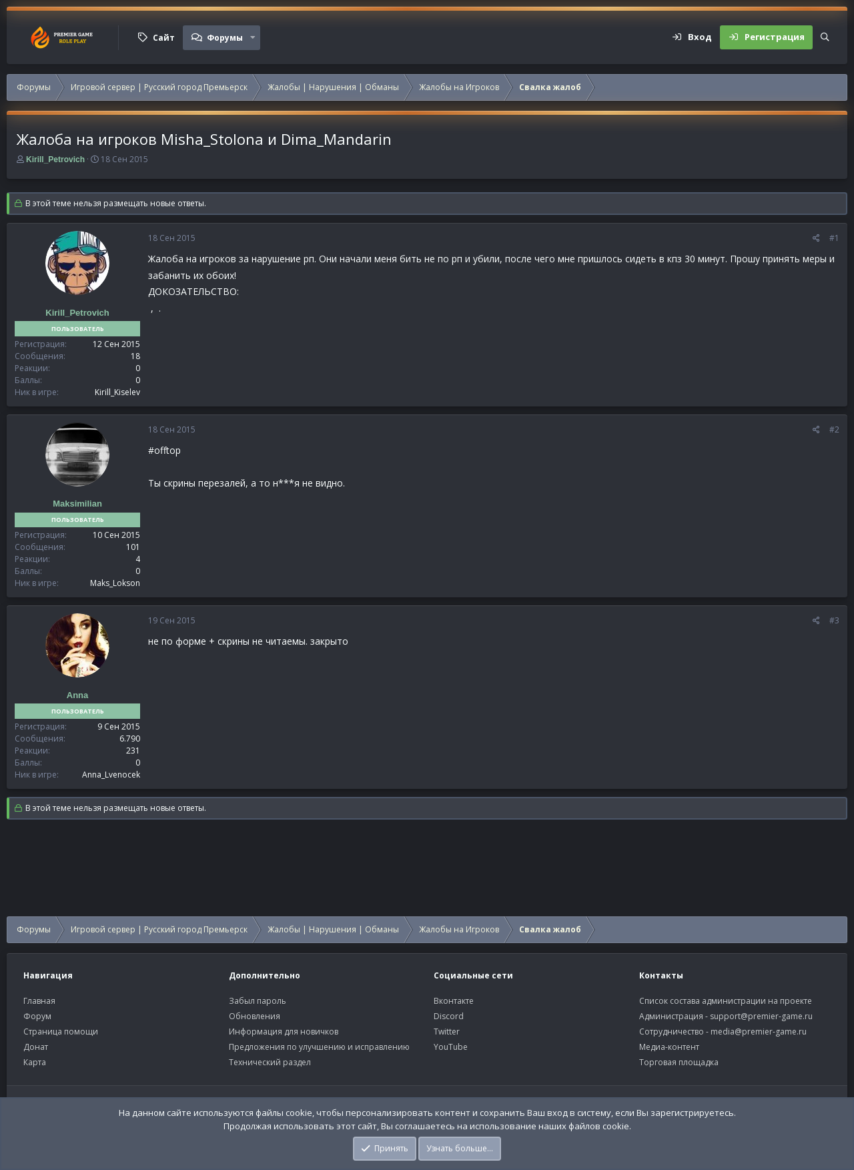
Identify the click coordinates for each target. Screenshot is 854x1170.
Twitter (447, 1031)
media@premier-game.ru (759, 1031)
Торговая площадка (679, 1062)
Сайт (164, 37)
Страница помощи (60, 1031)
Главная (39, 1000)
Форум (37, 1016)
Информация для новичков (283, 1031)
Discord (449, 1016)
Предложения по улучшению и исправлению (319, 1047)
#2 (834, 429)
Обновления (254, 1016)
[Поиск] (825, 37)
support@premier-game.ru (761, 1016)
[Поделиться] (816, 238)
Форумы (225, 37)
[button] (253, 37)
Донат (35, 1047)
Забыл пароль (257, 1000)
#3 (834, 620)
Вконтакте (454, 1000)
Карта (34, 1062)
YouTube (451, 1047)
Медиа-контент (669, 1047)
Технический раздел (270, 1062)
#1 (834, 238)
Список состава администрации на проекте (725, 1000)
